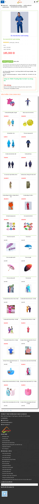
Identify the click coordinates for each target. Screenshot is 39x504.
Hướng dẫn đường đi (6, 465)
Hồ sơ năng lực (5, 448)
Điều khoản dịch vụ (6, 461)
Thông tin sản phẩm (8, 61)
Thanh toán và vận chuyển (7, 467)
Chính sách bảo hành (6, 453)
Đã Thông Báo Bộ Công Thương (8, 459)
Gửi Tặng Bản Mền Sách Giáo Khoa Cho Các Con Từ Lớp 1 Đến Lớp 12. (17, 479)
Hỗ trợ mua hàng (5, 463)
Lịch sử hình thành (6, 440)
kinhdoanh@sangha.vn (12, 74)
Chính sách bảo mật (6, 457)
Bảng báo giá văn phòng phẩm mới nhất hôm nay (12, 444)
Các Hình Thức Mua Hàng (7, 473)
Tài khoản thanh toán (6, 471)
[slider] (6, 42)
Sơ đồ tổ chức (5, 438)
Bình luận (16, 61)
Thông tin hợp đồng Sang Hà (8, 477)
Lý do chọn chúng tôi (6, 455)
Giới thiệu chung (5, 436)
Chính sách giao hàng (6, 469)
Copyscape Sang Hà (6, 446)
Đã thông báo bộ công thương (8, 442)
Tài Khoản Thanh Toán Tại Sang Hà (9, 475)
